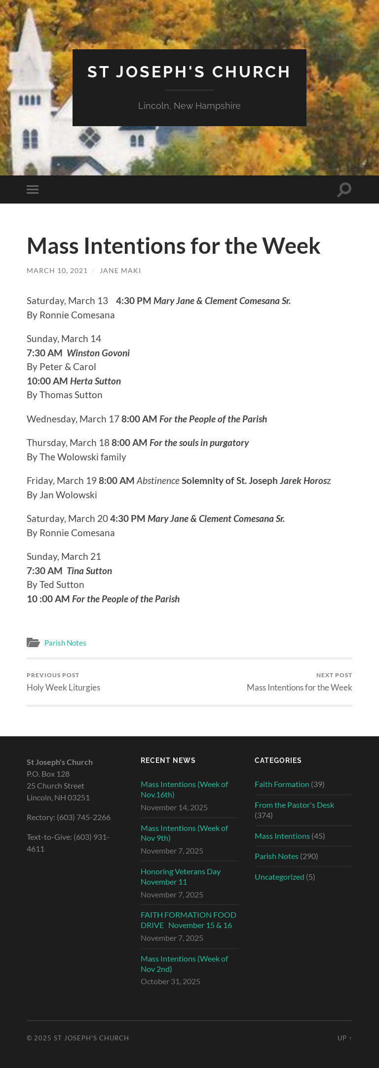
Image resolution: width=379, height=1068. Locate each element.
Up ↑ (345, 1038)
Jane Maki (120, 270)
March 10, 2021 (57, 270)
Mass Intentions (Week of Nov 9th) (184, 833)
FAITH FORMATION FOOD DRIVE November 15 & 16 (188, 920)
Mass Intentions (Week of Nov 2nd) (184, 963)
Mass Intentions (282, 835)
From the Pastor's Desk (294, 804)
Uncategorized (279, 876)
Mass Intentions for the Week (299, 681)
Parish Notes (65, 642)
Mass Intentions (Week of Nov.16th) (184, 789)
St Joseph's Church (189, 72)
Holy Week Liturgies (63, 681)
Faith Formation (282, 784)
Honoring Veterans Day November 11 (181, 876)
